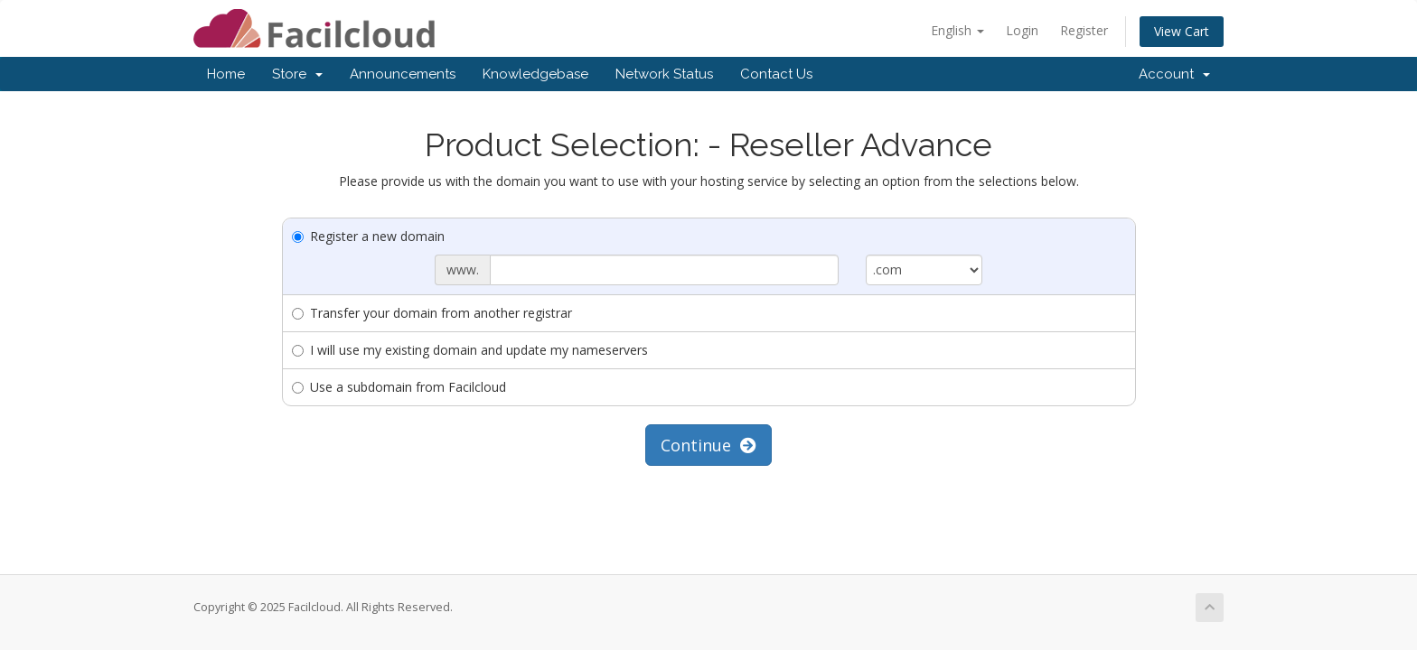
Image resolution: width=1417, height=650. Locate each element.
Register (1084, 30)
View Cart (1181, 31)
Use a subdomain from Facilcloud (399, 386)
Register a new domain (368, 236)
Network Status (664, 74)
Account (1174, 74)
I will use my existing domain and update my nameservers (470, 349)
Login (1022, 30)
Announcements (402, 74)
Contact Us (776, 74)
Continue (708, 445)
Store (297, 74)
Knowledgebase (535, 74)
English (957, 30)
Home (226, 74)
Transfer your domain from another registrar (432, 312)
